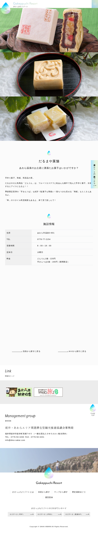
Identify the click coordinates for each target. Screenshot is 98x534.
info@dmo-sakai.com (15, 440)
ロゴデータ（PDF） (17, 514)
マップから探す (61, 492)
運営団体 (49, 497)
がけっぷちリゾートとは (23, 492)
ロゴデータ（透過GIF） (74, 514)
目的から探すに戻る (26, 351)
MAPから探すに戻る (72, 351)
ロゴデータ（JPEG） (45, 514)
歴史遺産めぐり (79, 492)
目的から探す (44, 492)
